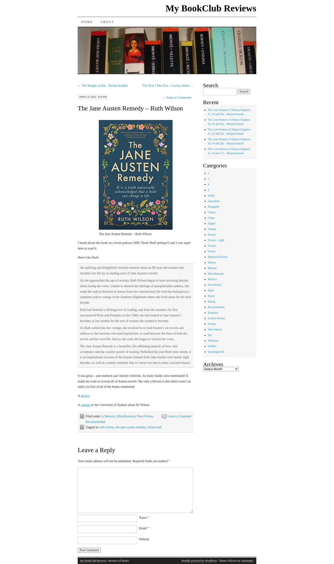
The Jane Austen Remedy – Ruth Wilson (130, 108)
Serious (212, 323)
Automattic (247, 560)
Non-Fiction (145, 416)
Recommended (95, 422)
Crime (211, 217)
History (212, 262)
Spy (210, 335)
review (85, 396)
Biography (214, 206)
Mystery (212, 279)
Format (212, 245)
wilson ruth (154, 427)
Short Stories (215, 329)
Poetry (211, 296)
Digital (211, 223)
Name (144, 517)
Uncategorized (216, 351)
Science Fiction (216, 318)
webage (86, 405)
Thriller (212, 346)
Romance (213, 312)
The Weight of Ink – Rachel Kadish (103, 85)
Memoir (110, 416)
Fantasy (212, 229)
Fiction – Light (216, 240)
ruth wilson (107, 427)
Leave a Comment (180, 416)
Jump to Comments (177, 97)
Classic (212, 212)
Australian (213, 201)
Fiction (212, 234)
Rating (211, 301)
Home (87, 21)
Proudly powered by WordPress (199, 560)
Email (144, 528)
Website (144, 539)
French (211, 251)
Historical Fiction (217, 257)
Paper (211, 290)
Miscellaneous (125, 416)
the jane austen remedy (130, 427)
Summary (213, 340)
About (107, 21)
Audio (211, 195)
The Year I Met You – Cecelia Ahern (168, 85)
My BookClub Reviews (211, 8)
